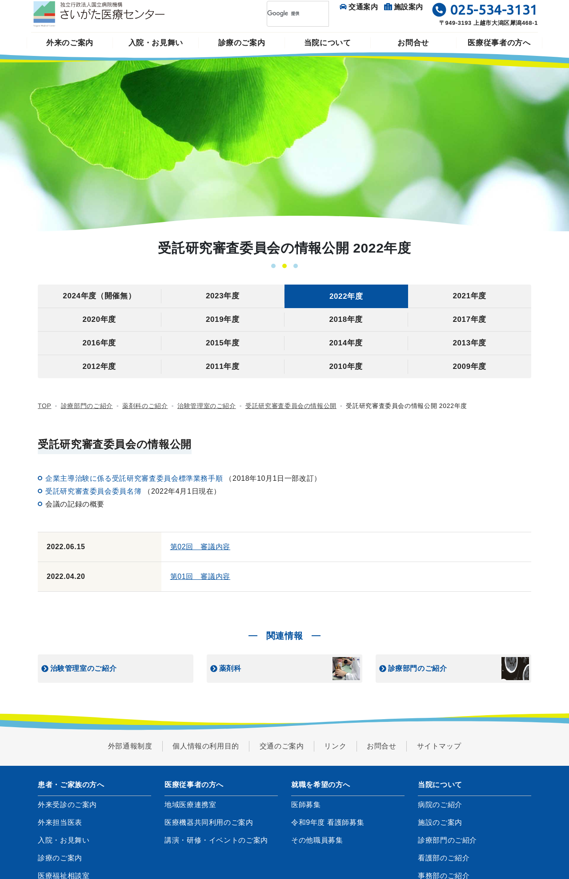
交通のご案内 (282, 746)
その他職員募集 (317, 840)
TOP (44, 405)
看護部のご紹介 (443, 858)
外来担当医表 (60, 822)
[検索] (286, 13)
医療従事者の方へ (499, 43)
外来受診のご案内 (67, 804)
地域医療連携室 (190, 804)
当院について (327, 43)
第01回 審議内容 (200, 576)
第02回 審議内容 (200, 546)
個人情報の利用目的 (205, 746)
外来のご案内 (69, 43)
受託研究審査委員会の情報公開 (291, 405)
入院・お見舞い (155, 43)
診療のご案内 (241, 43)
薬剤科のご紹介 (145, 405)
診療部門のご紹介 (87, 405)
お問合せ (413, 43)
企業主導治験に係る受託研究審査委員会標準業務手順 (135, 478)
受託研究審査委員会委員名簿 (94, 491)
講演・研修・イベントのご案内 (216, 840)
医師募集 (306, 804)
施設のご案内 (440, 822)
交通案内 (359, 7)
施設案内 (404, 7)
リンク (335, 746)
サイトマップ (439, 746)
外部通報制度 (130, 746)
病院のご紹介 (440, 804)
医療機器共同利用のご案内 (208, 822)
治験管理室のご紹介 (206, 405)
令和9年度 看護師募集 (327, 822)
